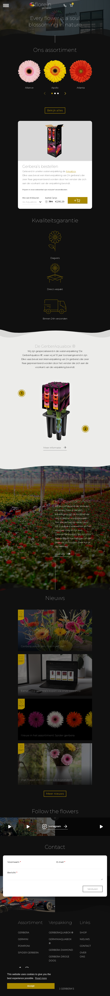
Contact (85, 945)
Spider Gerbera (28, 952)
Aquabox (71, 171)
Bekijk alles (55, 110)
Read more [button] (41, 978)
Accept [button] (30, 986)
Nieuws (85, 939)
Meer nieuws (55, 793)
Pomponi (24, 945)
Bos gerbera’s (64, 988)
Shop (83, 932)
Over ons (83, 954)
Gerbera (23, 932)
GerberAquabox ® (61, 932)
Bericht (12, 872)
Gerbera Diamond (61, 949)
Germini (23, 939)
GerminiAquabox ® (60, 941)
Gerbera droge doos (59, 958)
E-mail (60, 861)
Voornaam (14, 861)
